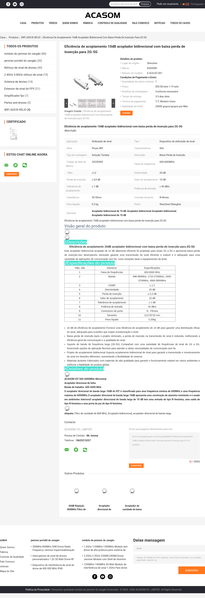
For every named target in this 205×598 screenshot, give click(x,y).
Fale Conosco (140, 23)
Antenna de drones (15, 81)
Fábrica (88, 23)
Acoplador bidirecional (120, 413)
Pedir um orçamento (168, 4)
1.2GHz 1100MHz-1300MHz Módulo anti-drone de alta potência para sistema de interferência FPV (106, 548)
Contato (126, 113)
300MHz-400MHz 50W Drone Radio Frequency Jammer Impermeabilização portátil (53, 548)
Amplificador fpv (14, 95)
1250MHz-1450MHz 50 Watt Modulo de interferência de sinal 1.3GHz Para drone (105, 566)
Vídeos (53, 23)
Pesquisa (145, 4)
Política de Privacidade (37, 589)
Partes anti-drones (15, 102)
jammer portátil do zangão (20, 60)
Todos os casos (180, 23)
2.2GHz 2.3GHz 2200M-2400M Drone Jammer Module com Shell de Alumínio (105, 557)
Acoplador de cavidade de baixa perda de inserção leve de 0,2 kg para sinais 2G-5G (132, 507)
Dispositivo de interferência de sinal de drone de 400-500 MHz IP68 (53, 567)
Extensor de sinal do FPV (19, 88)
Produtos (37, 23)
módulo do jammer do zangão (22, 53)
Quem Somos (70, 23)
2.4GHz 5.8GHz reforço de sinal (23, 74)
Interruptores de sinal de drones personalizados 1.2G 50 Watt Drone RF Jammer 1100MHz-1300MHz (53, 558)
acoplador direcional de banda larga (152, 413)
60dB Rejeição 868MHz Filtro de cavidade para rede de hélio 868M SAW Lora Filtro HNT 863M (76, 507)
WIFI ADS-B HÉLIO (30, 37)
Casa (23, 23)
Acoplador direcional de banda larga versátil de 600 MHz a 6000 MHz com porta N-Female (104, 507)
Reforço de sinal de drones (20, 67)
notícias (159, 23)
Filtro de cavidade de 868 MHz (90, 413)
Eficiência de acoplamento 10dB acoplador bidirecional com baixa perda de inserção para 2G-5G (88, 115)
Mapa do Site (7, 571)
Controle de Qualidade (112, 23)
